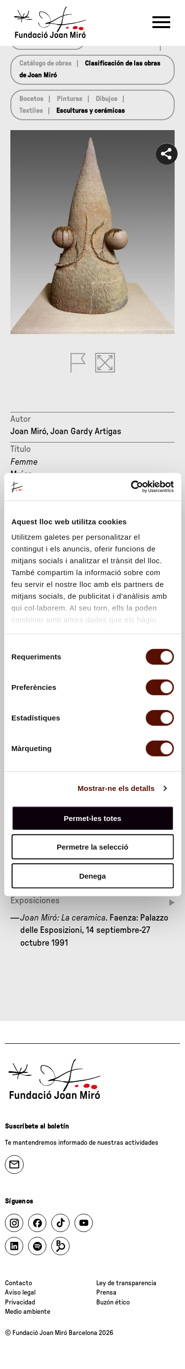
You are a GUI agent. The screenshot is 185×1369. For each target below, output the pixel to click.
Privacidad (20, 1302)
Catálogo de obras (45, 63)
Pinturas (69, 99)
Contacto (18, 1283)
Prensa (106, 1292)
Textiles (31, 110)
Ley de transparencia (126, 1283)
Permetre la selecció (92, 847)
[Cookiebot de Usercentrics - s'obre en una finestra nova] (132, 486)
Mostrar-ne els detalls (115, 788)
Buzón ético (113, 1302)
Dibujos (106, 99)
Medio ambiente (27, 1311)
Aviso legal (20, 1292)
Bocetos (31, 99)
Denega (92, 875)
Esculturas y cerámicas (90, 110)
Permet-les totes (92, 818)
